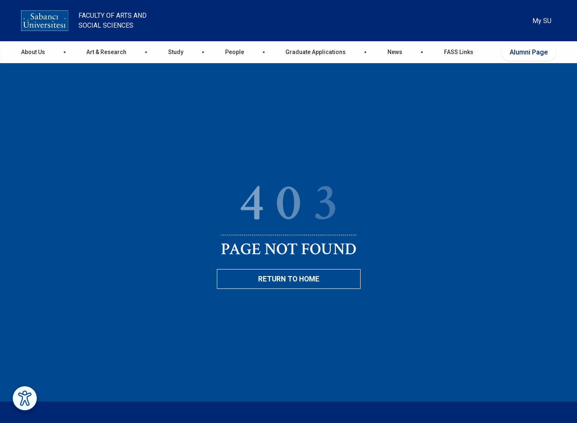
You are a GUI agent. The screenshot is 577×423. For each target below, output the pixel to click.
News (394, 52)
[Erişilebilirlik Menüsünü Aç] (24, 398)
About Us (33, 52)
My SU (541, 21)
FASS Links (458, 52)
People (234, 52)
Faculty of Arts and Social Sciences (112, 20)
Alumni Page (529, 52)
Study (175, 52)
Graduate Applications (315, 52)
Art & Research (106, 52)
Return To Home (288, 279)
